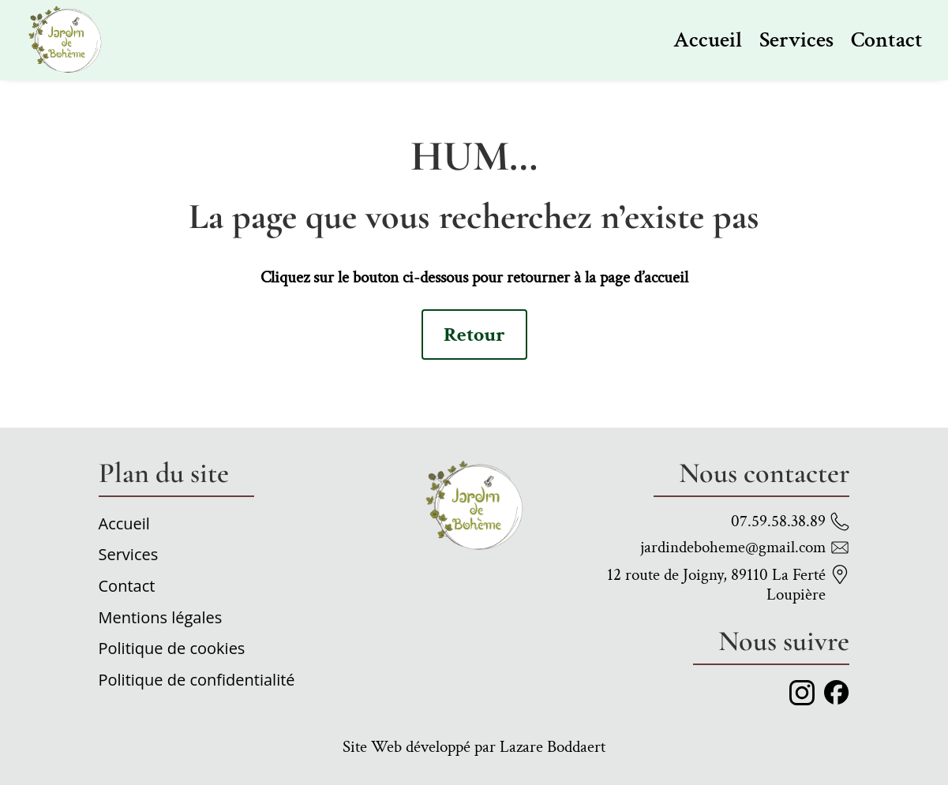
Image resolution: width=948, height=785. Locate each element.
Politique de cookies (172, 651)
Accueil (707, 39)
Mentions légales (161, 620)
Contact (887, 39)
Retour (474, 334)
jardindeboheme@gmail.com (733, 547)
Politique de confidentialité (197, 682)
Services (796, 39)
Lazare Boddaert (552, 746)
